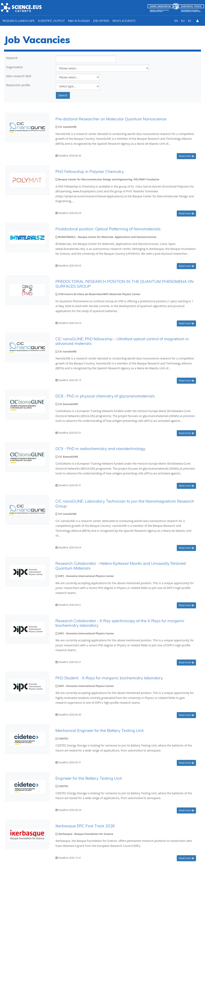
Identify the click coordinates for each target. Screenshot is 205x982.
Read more (186, 156)
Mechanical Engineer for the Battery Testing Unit (99, 730)
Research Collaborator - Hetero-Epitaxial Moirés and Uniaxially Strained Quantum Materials (120, 566)
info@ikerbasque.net (30, 933)
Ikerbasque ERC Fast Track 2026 (85, 825)
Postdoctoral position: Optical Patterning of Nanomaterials (108, 228)
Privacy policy (164, 970)
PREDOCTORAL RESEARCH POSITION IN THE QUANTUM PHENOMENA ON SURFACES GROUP (124, 284)
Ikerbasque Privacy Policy (145, 919)
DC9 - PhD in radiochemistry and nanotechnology (100, 448)
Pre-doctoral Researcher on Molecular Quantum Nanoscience (110, 118)
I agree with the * (135, 919)
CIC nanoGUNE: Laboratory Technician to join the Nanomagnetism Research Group (124, 503)
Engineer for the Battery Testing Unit (88, 778)
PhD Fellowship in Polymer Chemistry (89, 171)
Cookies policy (189, 970)
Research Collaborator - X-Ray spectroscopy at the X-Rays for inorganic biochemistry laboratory (119, 623)
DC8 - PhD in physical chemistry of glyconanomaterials (105, 395)
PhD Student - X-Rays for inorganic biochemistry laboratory (109, 677)
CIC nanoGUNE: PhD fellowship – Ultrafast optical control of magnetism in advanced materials (122, 341)
